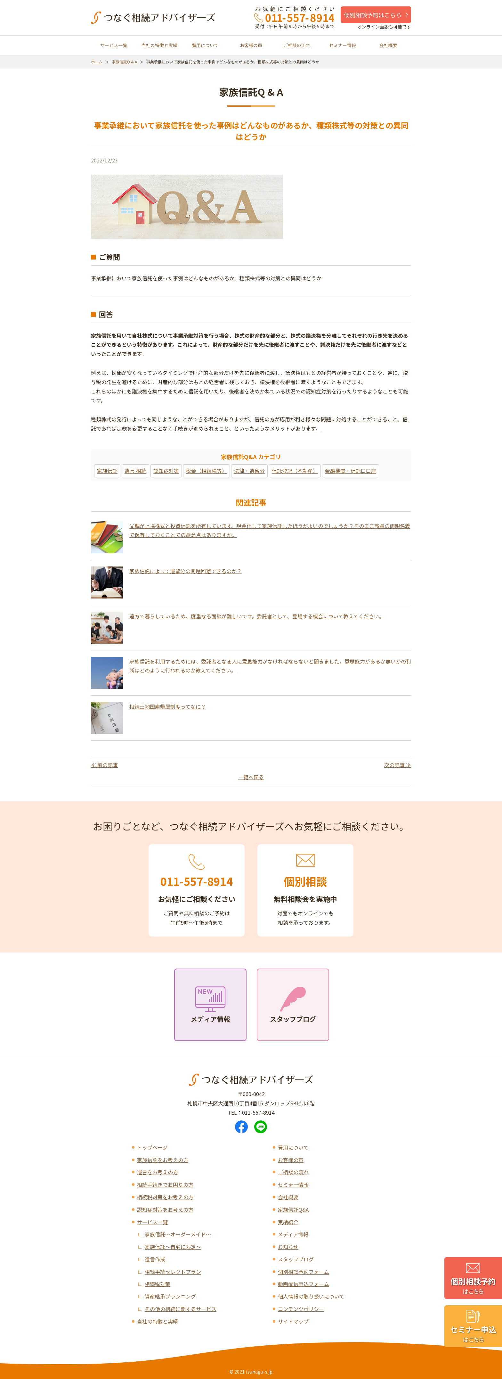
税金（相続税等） (206, 471)
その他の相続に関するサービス (180, 1309)
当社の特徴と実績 (159, 45)
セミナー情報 (342, 45)
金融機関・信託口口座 (350, 471)
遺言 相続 (135, 471)
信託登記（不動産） (295, 471)
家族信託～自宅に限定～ (173, 1247)
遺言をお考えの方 (157, 1172)
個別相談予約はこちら (372, 15)
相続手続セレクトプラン (173, 1272)
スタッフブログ (296, 1259)
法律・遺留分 (249, 471)
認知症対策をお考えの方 (165, 1209)
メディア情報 (293, 1234)
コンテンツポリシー (301, 1309)
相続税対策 (157, 1284)
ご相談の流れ (296, 45)
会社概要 (388, 45)
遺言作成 (155, 1259)
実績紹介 (288, 1222)
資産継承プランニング (170, 1296)
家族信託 (107, 471)
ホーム (96, 61)
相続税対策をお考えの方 (165, 1197)
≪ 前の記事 (104, 765)
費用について (205, 45)
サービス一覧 (113, 45)
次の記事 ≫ (397, 765)
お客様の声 (251, 45)
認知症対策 (166, 471)
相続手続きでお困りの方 (165, 1184)
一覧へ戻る (251, 777)
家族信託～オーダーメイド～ (178, 1234)
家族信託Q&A (293, 1209)
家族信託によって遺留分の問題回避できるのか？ (185, 571)
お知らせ (288, 1247)
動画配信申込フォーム (303, 1284)
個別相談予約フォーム (303, 1272)
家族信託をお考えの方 (162, 1160)
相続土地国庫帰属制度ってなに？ (167, 706)
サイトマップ (293, 1321)
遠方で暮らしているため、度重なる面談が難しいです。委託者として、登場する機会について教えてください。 (256, 616)
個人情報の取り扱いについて (311, 1296)
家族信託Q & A (124, 61)
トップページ (152, 1147)
